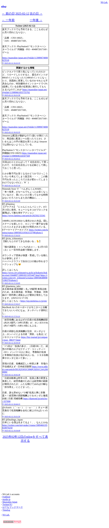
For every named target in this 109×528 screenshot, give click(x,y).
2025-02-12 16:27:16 (12, 185)
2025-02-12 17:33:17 (12, 304)
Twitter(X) (7, 504)
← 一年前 (8, 20)
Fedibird (6, 497)
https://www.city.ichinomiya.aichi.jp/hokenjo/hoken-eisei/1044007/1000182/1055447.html (24, 273)
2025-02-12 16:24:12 (12, 159)
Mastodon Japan (9, 502)
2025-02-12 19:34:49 (12, 430)
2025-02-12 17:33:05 (12, 283)
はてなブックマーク (12, 507)
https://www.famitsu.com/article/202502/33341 (23, 215)
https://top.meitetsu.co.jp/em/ (33, 301)
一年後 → (36, 20)
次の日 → (36, 13)
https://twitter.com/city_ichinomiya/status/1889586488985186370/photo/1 (24, 278)
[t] (3, 63)
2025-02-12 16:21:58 (12, 95)
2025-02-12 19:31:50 (12, 416)
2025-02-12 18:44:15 (12, 404)
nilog (3, 6)
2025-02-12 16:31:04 (12, 201)
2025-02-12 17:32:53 (12, 235)
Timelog (6, 510)
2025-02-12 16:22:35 (12, 63)
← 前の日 (8, 13)
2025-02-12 (22, 13)
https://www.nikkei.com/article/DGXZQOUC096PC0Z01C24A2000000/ (25, 369)
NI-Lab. (104, 2)
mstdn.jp (6, 499)
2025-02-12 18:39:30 (12, 343)
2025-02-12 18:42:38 (12, 375)
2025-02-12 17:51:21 (12, 316)
